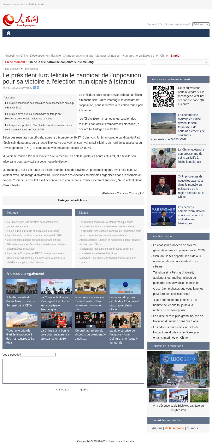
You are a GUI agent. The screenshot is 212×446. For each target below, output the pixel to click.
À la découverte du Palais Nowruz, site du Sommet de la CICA (20, 301)
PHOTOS (15, 47)
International (31, 68)
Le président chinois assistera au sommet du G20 (34, 235)
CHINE (14, 39)
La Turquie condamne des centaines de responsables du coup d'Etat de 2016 (39, 105)
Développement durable (45, 55)
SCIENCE (86, 39)
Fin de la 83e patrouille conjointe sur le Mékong (61, 62)
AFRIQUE (68, 39)
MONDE (51, 39)
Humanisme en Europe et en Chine (145, 55)
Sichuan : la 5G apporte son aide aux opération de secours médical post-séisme (177, 261)
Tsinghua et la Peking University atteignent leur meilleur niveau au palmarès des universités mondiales (176, 277)
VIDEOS (32, 47)
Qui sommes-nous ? (177, 24)
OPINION (195, 39)
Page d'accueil (12, 68)
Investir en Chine (17, 55)
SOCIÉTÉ (123, 39)
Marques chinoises (107, 55)
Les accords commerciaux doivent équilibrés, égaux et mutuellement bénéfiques (191, 215)
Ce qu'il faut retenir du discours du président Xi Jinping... (90, 334)
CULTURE (104, 39)
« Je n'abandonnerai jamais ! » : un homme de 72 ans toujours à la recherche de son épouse (175, 305)
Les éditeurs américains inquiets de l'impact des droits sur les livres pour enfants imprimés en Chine (176, 332)
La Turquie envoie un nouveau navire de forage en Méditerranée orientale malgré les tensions (33, 116)
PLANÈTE (141, 39)
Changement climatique (78, 55)
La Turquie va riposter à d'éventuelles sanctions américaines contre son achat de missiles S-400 (38, 127)
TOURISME (175, 39)
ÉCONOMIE (31, 39)
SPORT (158, 39)
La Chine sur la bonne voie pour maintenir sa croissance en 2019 (55, 334)
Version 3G (154, 24)
